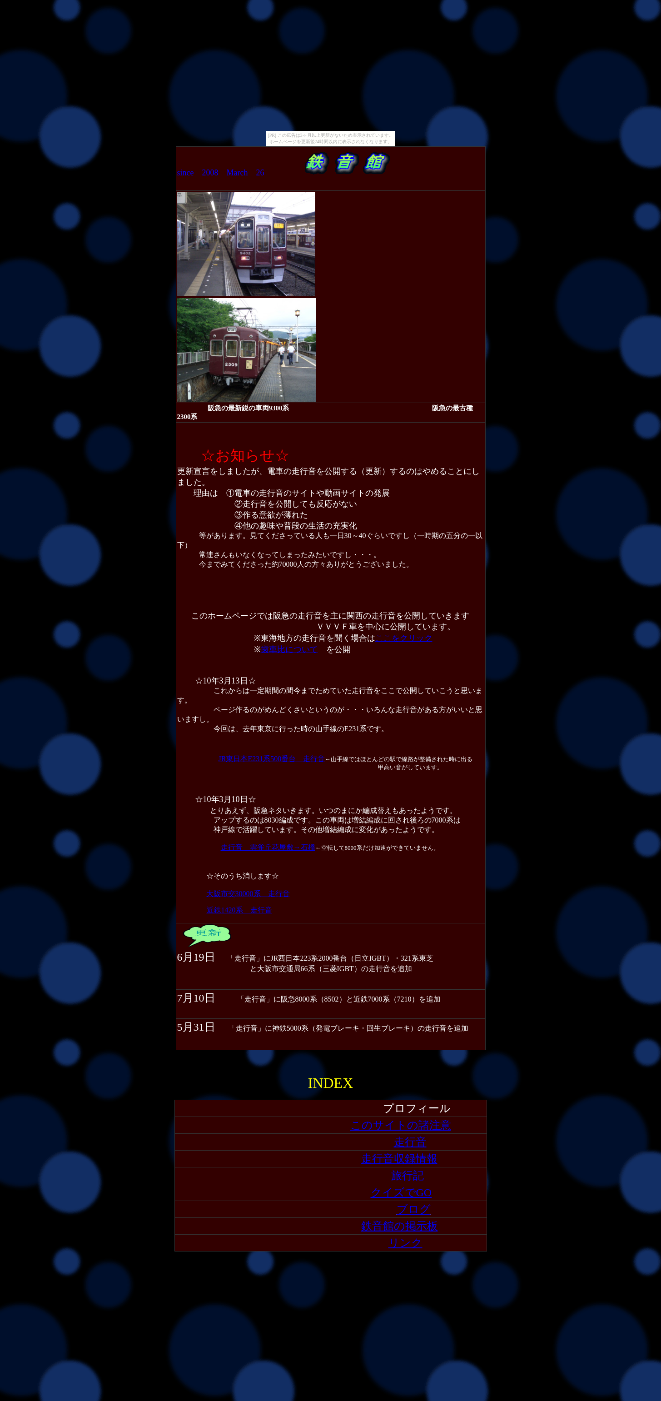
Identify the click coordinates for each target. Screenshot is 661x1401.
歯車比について (289, 649)
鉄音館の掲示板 (399, 1226)
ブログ (414, 1209)
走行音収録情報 (399, 1159)
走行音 (410, 1142)
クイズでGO (401, 1192)
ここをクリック (403, 638)
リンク (405, 1243)
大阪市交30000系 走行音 (248, 893)
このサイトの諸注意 (400, 1125)
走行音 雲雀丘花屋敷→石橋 (268, 847)
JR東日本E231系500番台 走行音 (272, 759)
